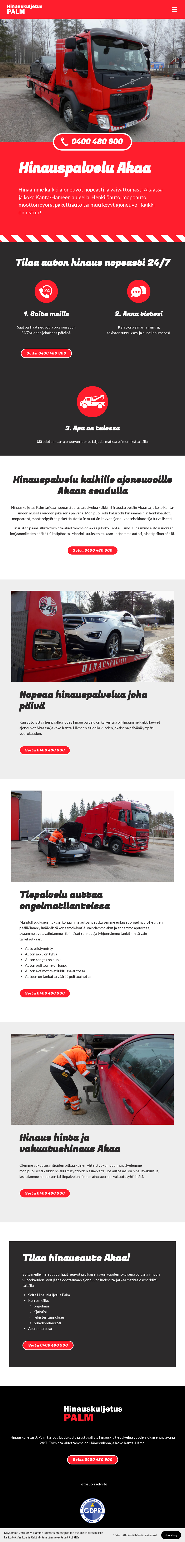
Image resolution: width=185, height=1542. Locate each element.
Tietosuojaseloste (92, 1484)
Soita (46, 353)
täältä (75, 1537)
